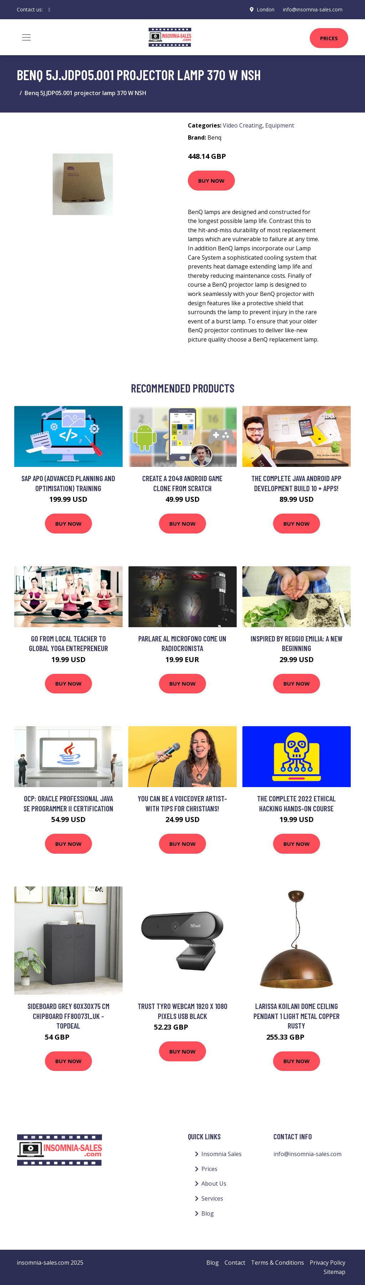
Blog (207, 1213)
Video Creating (242, 125)
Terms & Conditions (277, 1262)
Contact (235, 1262)
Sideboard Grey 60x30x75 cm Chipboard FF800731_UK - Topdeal (68, 1016)
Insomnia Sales (221, 1154)
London (265, 9)
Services (212, 1198)
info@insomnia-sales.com (313, 9)
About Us (213, 1183)
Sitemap (334, 1272)
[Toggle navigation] (26, 37)
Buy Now (211, 180)
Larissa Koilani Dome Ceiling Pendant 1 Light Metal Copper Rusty (296, 1016)
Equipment (279, 125)
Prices (329, 38)
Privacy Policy (327, 1262)
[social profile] (49, 9)
